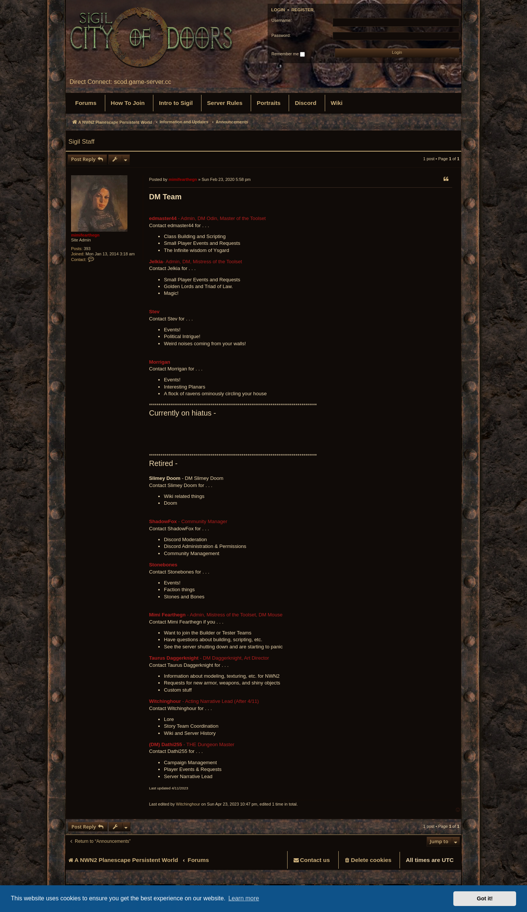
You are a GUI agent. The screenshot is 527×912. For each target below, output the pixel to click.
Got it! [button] (485, 898)
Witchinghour (188, 804)
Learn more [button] (243, 898)
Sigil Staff (81, 141)
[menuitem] (86, 103)
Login (278, 10)
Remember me (288, 54)
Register (302, 10)
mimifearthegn (85, 235)
